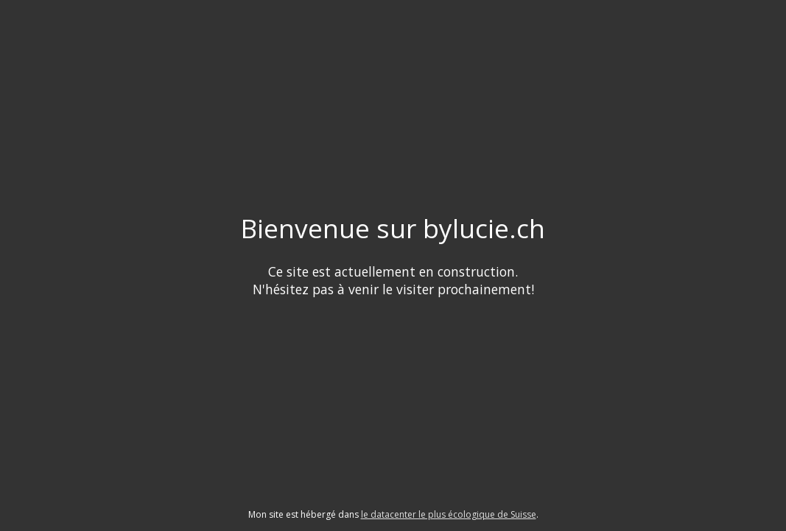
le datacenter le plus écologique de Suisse (448, 514)
